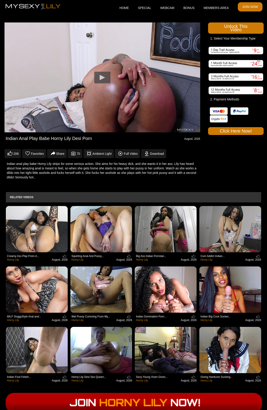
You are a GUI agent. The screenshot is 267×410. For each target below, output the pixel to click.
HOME (124, 8)
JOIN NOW (250, 7)
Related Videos (21, 197)
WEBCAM (167, 8)
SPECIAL (144, 8)
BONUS (189, 8)
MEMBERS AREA (216, 8)
